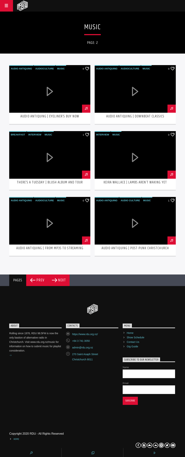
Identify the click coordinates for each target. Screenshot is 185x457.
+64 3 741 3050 (81, 340)
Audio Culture (130, 200)
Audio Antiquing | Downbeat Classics (135, 116)
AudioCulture (44, 68)
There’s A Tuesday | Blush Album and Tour (50, 182)
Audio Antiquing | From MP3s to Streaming (49, 248)
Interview (34, 134)
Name (126, 367)
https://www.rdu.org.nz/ (85, 334)
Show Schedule (135, 337)
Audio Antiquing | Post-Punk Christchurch (135, 248)
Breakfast (18, 134)
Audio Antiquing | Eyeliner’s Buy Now (49, 116)
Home (130, 332)
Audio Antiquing (21, 68)
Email (125, 383)
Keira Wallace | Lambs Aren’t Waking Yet (135, 182)
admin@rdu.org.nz (82, 347)
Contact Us (133, 341)
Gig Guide (132, 346)
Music (61, 68)
